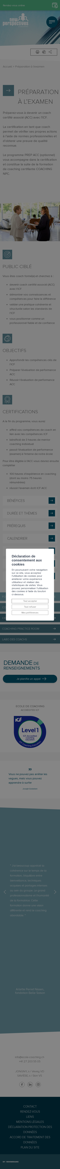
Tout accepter (30, 601)
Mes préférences (30, 612)
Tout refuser (30, 606)
